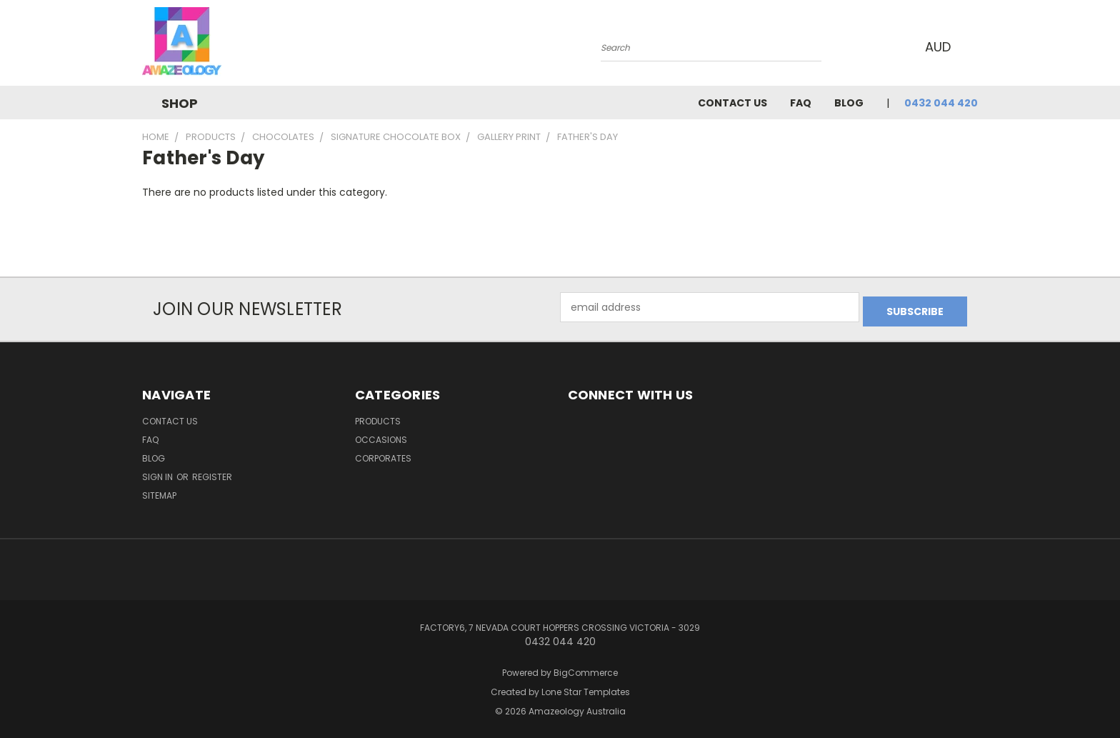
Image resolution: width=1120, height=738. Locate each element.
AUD (938, 47)
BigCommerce (586, 668)
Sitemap (159, 491)
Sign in (158, 473)
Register (212, 473)
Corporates (383, 454)
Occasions (381, 435)
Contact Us (732, 103)
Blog (849, 103)
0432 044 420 (941, 103)
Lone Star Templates (585, 688)
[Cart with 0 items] (974, 46)
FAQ (800, 103)
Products (378, 417)
